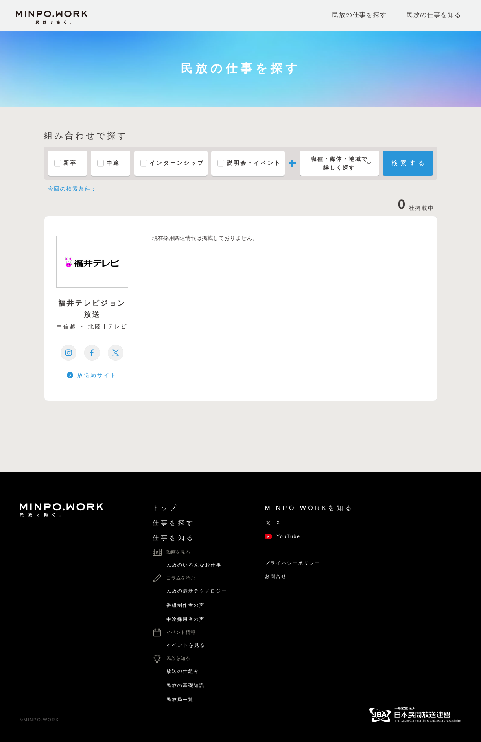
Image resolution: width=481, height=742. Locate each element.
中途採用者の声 (185, 619)
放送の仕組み (182, 671)
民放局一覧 (180, 699)
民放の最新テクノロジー (196, 591)
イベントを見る (185, 645)
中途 (113, 163)
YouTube (282, 536)
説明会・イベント (254, 163)
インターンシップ (177, 163)
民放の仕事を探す (359, 15)
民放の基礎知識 (185, 685)
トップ (165, 508)
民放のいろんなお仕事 (193, 565)
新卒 (70, 163)
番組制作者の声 (185, 605)
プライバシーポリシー (292, 563)
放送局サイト (97, 375)
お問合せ (276, 576)
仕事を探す (174, 523)
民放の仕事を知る (434, 15)
